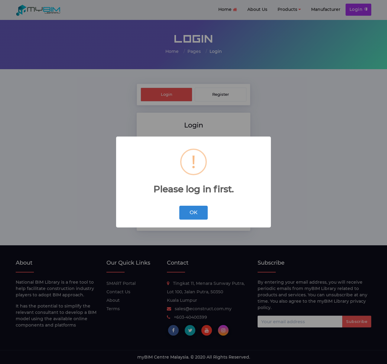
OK (193, 212)
